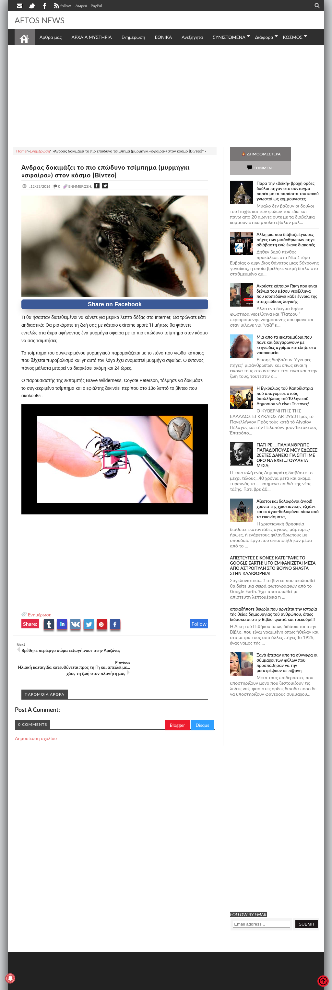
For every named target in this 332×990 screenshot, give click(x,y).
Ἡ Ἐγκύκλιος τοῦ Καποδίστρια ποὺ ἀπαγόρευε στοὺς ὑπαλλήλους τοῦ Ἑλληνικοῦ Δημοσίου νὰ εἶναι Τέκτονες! (284, 382)
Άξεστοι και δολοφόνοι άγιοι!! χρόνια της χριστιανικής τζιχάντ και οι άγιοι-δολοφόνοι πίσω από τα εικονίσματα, (287, 495)
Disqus (202, 707)
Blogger (177, 707)
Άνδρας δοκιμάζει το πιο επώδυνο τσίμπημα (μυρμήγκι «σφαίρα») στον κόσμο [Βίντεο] (110, 171)
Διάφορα (264, 37)
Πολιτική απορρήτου (136, 984)
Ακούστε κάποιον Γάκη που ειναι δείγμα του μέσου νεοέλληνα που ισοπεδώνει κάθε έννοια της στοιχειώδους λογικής (286, 279)
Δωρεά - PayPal (89, 5)
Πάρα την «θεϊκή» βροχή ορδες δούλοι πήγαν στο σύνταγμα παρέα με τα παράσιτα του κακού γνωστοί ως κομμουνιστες (287, 177)
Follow (199, 624)
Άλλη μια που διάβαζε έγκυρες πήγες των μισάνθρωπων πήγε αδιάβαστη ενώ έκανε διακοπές (285, 225)
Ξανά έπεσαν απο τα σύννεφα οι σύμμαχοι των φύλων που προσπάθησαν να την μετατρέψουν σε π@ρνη (286, 648)
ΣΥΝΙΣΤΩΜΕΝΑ (229, 37)
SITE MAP (106, 984)
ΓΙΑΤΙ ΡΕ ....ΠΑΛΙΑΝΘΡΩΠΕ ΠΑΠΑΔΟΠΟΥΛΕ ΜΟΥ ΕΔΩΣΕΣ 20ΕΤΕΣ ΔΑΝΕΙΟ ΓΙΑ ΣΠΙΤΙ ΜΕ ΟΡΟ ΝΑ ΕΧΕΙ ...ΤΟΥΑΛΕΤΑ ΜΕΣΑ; (286, 441)
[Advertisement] (166, 95)
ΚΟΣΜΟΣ (293, 37)
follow (62, 6)
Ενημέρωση (40, 614)
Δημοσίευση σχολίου (36, 720)
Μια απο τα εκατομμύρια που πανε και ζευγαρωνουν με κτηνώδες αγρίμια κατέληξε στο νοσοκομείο (286, 331)
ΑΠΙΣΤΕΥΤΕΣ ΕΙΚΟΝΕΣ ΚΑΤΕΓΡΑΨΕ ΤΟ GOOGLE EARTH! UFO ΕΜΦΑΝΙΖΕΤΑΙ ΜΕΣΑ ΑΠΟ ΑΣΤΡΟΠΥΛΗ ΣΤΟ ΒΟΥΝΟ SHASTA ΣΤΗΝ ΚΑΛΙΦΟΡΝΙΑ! (272, 551)
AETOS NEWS (41, 20)
